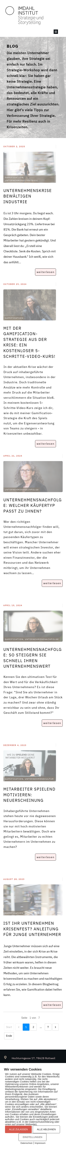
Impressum (40, 1143)
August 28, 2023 (14, 879)
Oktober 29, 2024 (15, 284)
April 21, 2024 (12, 456)
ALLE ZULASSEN (18, 1129)
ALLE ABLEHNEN (46, 1129)
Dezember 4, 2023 (14, 745)
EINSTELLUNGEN (32, 1137)
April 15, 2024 (12, 605)
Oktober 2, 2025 (14, 146)
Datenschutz (27, 1143)
